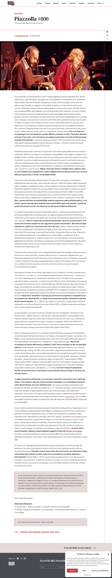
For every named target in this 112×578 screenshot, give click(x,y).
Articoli (47, 3)
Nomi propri (19, 13)
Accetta (72, 570)
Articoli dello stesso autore (80, 547)
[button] (108, 554)
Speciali (56, 3)
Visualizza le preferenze (99, 570)
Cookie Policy (87, 574)
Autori (64, 3)
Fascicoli (72, 3)
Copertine (91, 3)
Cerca (100, 3)
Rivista (39, 3)
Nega (84, 570)
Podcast (81, 3)
